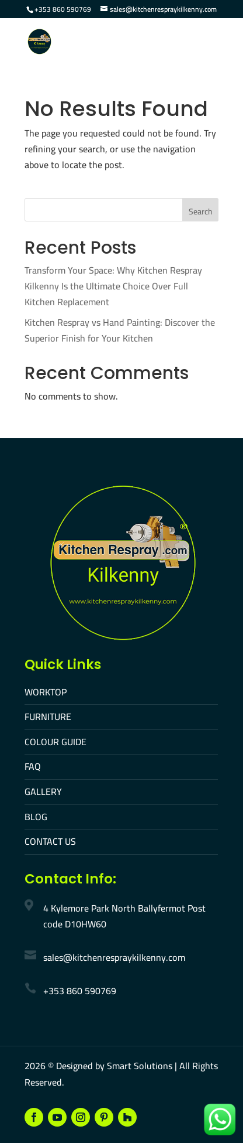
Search (201, 211)
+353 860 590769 (62, 9)
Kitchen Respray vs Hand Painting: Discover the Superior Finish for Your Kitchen (120, 330)
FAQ (33, 766)
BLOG (36, 816)
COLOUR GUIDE (55, 741)
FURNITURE (48, 716)
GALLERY (43, 791)
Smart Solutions (139, 1065)
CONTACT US (50, 841)
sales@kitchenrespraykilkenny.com (114, 957)
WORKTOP (46, 692)
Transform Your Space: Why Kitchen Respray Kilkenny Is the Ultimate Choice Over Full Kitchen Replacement (113, 286)
